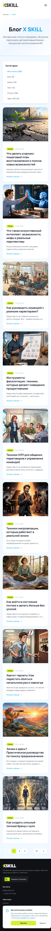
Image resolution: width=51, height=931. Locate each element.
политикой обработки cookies (23, 918)
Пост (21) (11, 87)
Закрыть (42, 923)
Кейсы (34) (12, 82)
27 (37, 851)
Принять (23, 923)
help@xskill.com (8, 890)
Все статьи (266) (14, 71)
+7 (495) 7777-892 (9, 893)
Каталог (6, 903)
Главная (6, 14)
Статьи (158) (12, 93)
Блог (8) (10, 77)
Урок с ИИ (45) (13, 98)
